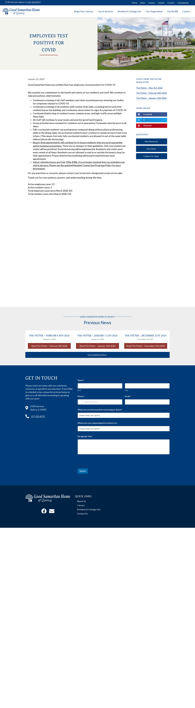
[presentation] (96, 467)
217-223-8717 (34, 2)
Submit (82, 471)
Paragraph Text (85, 436)
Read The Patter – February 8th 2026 (51, 345)
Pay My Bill (172, 11)
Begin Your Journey (83, 11)
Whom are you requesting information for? (98, 423)
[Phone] (100, 402)
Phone (81, 396)
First (79, 390)
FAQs (142, 2)
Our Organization (154, 11)
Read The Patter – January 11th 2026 (99, 345)
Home (134, 2)
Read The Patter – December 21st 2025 (146, 345)
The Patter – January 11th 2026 (151, 98)
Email (128, 396)
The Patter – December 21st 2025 (145, 335)
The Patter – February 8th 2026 (151, 93)
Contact (170, 2)
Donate (161, 2)
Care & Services (105, 11)
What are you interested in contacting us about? (100, 409)
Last (126, 390)
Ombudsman (183, 2)
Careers (151, 2)
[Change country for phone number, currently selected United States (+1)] (80, 402)
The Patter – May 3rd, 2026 (149, 87)
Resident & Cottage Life (129, 11)
